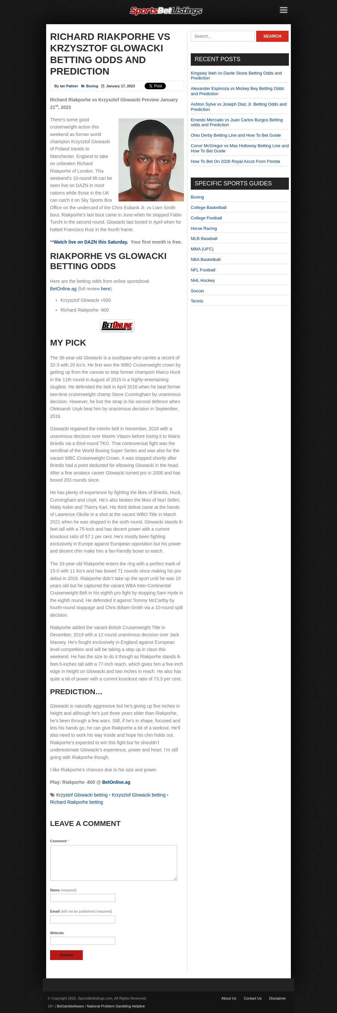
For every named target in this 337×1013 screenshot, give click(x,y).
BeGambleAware (70, 1006)
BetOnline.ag (63, 288)
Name (63, 890)
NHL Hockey (203, 280)
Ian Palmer (69, 86)
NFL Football (203, 269)
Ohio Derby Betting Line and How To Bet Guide (236, 135)
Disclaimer (277, 998)
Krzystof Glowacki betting (82, 795)
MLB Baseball (204, 238)
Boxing (92, 86)
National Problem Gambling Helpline (116, 1006)
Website (57, 933)
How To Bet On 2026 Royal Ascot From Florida (235, 161)
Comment (59, 841)
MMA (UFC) (202, 249)
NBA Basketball (206, 259)
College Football (206, 217)
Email (81, 911)
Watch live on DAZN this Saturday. (91, 242)
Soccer (197, 290)
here (105, 288)
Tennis (197, 301)
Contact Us (252, 998)
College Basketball (208, 207)
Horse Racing (204, 228)
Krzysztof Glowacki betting (139, 795)
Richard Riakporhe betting (76, 802)
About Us (229, 998)
